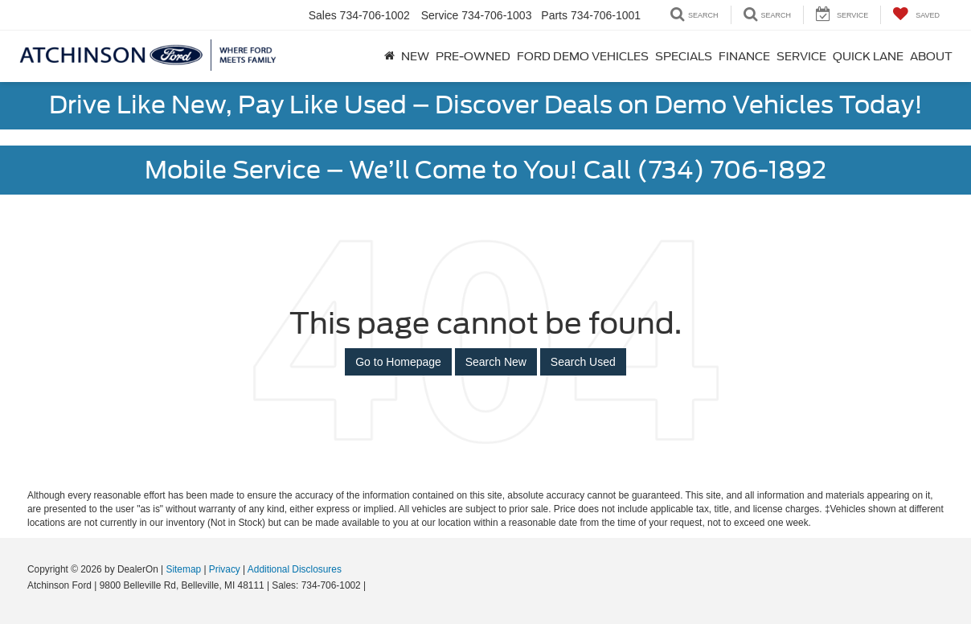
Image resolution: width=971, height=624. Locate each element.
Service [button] (801, 56)
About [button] (931, 56)
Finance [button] (744, 56)
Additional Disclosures (295, 569)
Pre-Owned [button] (473, 56)
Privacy (224, 569)
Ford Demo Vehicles (583, 56)
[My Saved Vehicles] (916, 15)
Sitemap (183, 569)
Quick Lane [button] (868, 56)
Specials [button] (683, 56)
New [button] (415, 56)
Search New (495, 361)
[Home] (389, 56)
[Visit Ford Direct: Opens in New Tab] (373, 585)
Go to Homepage (398, 361)
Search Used (583, 361)
